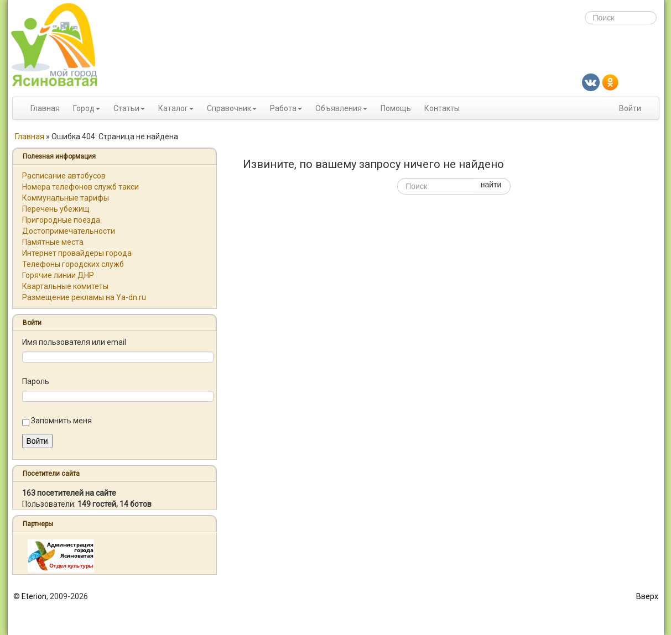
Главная (45, 108)
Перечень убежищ (56, 208)
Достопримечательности (68, 231)
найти (491, 184)
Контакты (442, 108)
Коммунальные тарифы (65, 197)
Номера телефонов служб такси (80, 186)
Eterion (34, 596)
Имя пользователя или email (74, 342)
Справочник (229, 108)
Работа (283, 108)
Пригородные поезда (61, 220)
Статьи (126, 108)
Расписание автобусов (64, 175)
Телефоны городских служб (73, 264)
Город (84, 108)
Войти (630, 108)
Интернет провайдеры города (77, 253)
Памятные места (53, 242)
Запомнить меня (61, 420)
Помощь (396, 108)
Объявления (338, 108)
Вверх (647, 596)
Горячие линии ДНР (58, 275)
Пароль (35, 381)
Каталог (173, 108)
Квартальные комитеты (65, 286)
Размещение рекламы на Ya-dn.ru (84, 297)
